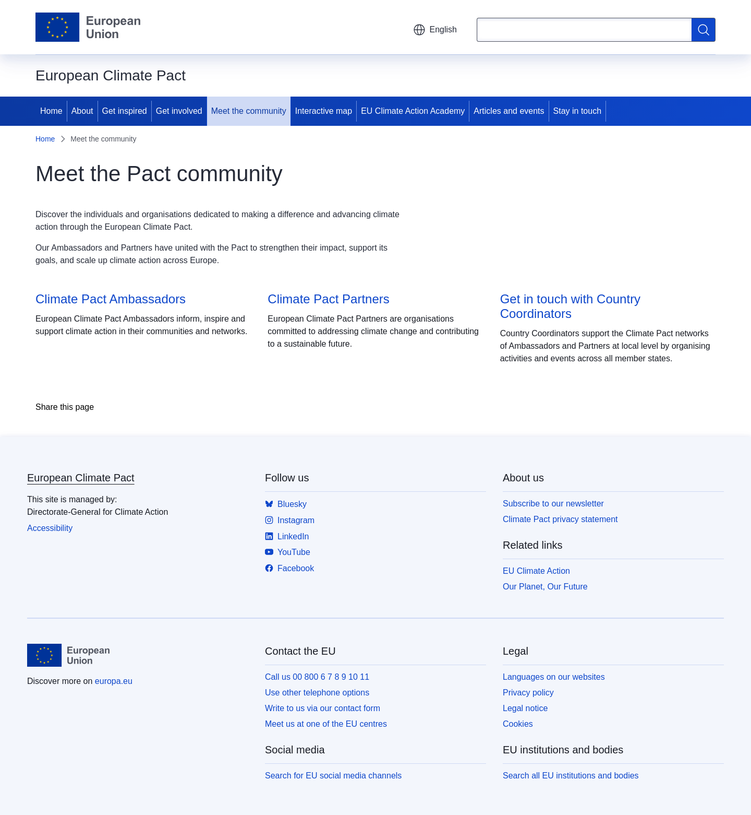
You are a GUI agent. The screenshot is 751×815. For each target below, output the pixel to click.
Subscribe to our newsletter (553, 503)
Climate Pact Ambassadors (110, 299)
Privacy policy (528, 692)
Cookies (518, 723)
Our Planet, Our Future (545, 586)
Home (51, 111)
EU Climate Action (536, 570)
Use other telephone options (317, 692)
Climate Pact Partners (328, 299)
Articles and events (509, 111)
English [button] (435, 29)
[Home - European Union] (87, 27)
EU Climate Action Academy (413, 111)
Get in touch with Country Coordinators (570, 306)
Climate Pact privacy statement (560, 519)
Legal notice (525, 708)
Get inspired (124, 111)
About (82, 111)
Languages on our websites (554, 676)
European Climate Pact (81, 477)
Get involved (179, 111)
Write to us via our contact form (322, 708)
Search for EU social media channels (333, 775)
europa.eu (113, 681)
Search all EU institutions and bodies (571, 775)
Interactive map (323, 111)
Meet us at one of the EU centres (326, 723)
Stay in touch (577, 111)
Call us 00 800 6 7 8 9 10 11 (317, 676)
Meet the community (248, 111)
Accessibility (49, 528)
